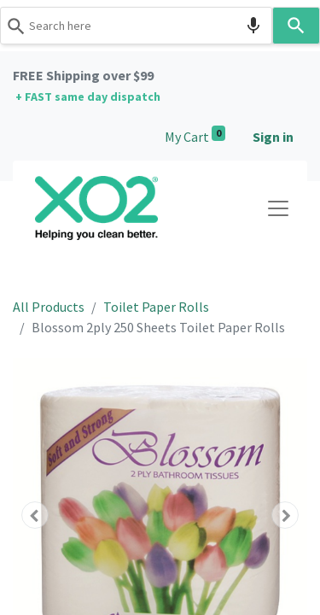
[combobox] (136, 25)
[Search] (296, 25)
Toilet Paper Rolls (156, 306)
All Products (48, 306)
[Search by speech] (253, 25)
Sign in (273, 136)
